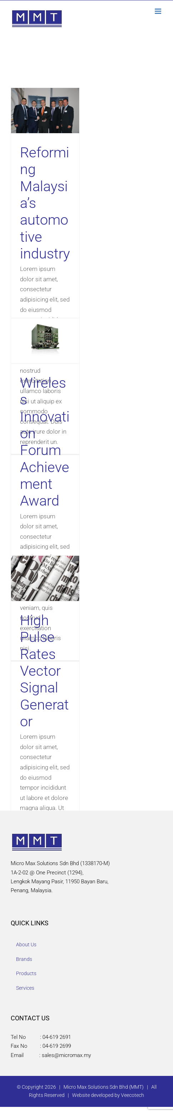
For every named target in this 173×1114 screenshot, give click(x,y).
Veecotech (132, 1095)
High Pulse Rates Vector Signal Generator (44, 671)
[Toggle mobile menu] (158, 11)
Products (26, 973)
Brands (24, 959)
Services (25, 988)
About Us (26, 944)
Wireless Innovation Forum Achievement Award (45, 442)
